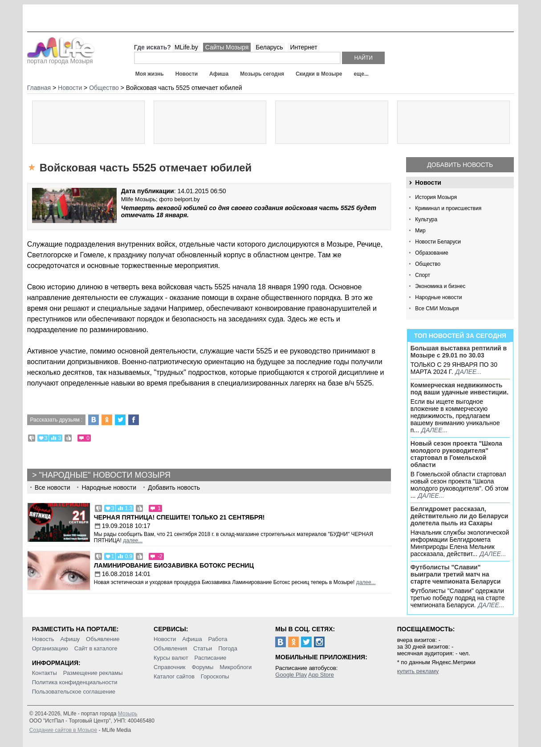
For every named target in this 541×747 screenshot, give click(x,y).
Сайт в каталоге (96, 648)
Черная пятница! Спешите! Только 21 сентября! (179, 517)
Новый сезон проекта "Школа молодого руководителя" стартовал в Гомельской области (456, 454)
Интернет (303, 47)
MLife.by (186, 47)
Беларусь (269, 47)
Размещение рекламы (93, 673)
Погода (227, 648)
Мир (420, 230)
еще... (361, 74)
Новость (43, 639)
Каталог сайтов (174, 676)
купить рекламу (418, 671)
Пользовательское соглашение (73, 691)
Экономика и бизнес (440, 286)
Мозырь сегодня (262, 74)
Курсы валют (171, 657)
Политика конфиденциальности (75, 682)
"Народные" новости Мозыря (105, 475)
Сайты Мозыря (226, 47)
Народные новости (438, 297)
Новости (186, 74)
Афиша (218, 74)
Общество (427, 264)
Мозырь (128, 713)
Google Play (291, 674)
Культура (426, 219)
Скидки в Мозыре (319, 74)
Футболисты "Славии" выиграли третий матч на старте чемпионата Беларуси (456, 574)
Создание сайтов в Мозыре (63, 730)
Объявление (102, 639)
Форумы (202, 667)
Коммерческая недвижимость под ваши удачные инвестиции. (459, 389)
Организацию (50, 648)
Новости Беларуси (438, 242)
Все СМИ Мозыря (437, 308)
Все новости (52, 487)
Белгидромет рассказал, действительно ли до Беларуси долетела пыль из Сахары (459, 516)
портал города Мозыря (60, 58)
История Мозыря (436, 197)
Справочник (170, 667)
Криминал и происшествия (448, 208)
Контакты (44, 673)
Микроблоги (236, 667)
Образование (431, 253)
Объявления (170, 648)
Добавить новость (460, 164)
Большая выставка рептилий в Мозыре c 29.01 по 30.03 (459, 352)
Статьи (202, 648)
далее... (469, 371)
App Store (321, 674)
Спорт (422, 275)
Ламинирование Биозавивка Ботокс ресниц (174, 565)
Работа (218, 639)
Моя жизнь (149, 74)
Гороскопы (215, 676)
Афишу (70, 639)
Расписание (211, 657)
